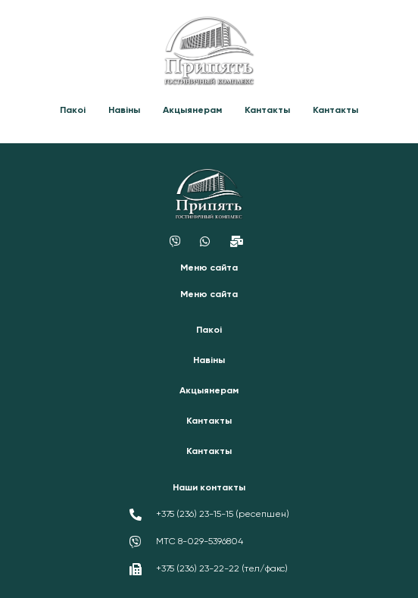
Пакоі (73, 110)
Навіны (124, 110)
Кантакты (267, 110)
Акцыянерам (192, 110)
